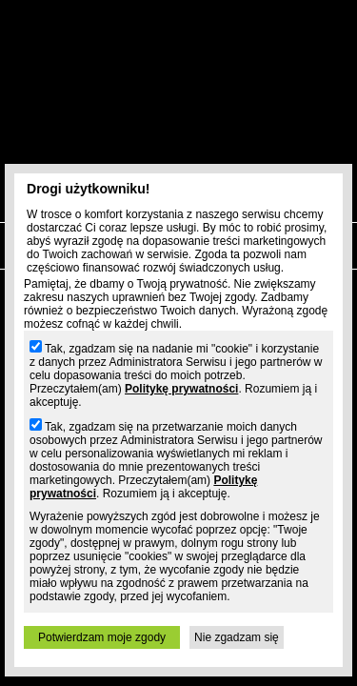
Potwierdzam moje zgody (102, 637)
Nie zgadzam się (236, 637)
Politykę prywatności (181, 388)
